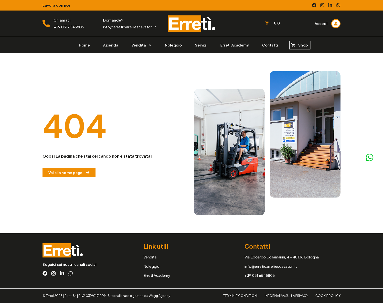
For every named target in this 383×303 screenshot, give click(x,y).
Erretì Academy (234, 45)
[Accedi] (335, 23)
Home (84, 45)
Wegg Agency (159, 296)
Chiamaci (62, 20)
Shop (303, 45)
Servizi (201, 45)
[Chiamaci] (46, 23)
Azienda (110, 45)
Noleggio (173, 45)
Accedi (321, 23)
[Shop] (293, 45)
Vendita (141, 45)
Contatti (270, 45)
